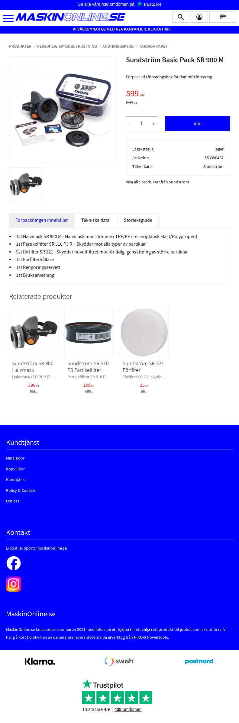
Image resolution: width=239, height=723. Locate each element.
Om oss (12, 501)
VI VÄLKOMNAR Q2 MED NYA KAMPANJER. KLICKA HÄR (121, 29)
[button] (8, 19)
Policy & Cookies (21, 490)
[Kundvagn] (223, 16)
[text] (178, 94)
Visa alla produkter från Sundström (157, 182)
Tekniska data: (96, 220)
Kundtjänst (16, 480)
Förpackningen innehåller (41, 220)
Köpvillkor (15, 469)
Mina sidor (15, 458)
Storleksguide (138, 220)
